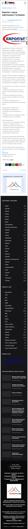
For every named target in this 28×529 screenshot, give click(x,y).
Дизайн (15, 232)
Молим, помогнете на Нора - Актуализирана (18, 429)
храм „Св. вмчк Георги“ (15, 348)
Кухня (15, 251)
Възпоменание (15, 224)
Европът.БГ (5, 152)
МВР (15, 313)
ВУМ (15, 300)
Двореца (15, 230)
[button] (3, 3)
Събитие (15, 272)
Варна (15, 222)
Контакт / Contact (15, 468)
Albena (15, 206)
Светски (15, 262)
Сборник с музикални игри (15, 259)
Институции (15, 311)
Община (15, 332)
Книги (15, 246)
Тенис (15, 275)
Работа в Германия (17, 392)
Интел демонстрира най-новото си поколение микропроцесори (18, 421)
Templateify (9, 526)
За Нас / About (15, 464)
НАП (15, 321)
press (6, 365)
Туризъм (15, 280)
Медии (15, 319)
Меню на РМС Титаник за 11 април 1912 (15, 359)
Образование (15, 329)
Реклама (15, 256)
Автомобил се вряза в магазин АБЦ (17, 401)
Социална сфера (15, 267)
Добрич (15, 235)
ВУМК (15, 303)
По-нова (5, 170)
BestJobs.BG (15, 292)
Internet (15, 211)
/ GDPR (14, 520)
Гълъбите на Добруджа (15, 227)
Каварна (15, 243)
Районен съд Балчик (15, 340)
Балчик (15, 216)
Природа (15, 254)
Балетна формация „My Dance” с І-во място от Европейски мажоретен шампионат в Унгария (18, 410)
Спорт (15, 270)
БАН (15, 297)
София (15, 264)
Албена (15, 214)
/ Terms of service (14, 516)
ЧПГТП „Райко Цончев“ (15, 343)
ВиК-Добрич (15, 305)
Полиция (15, 335)
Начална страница (6, 7)
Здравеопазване (15, 308)
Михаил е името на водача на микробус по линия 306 (19, 377)
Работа (15, 337)
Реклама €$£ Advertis (15, 466)
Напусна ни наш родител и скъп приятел (19, 437)
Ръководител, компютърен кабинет (17, 453)
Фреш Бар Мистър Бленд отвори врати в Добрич (18, 445)
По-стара (22, 170)
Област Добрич (15, 324)
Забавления (15, 238)
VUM (15, 295)
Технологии (15, 278)
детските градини (15, 345)
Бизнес (14, 7)
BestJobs (15, 208)
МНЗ (15, 316)
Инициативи (15, 240)
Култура (15, 248)
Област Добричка (15, 327)
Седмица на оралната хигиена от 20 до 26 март (18, 385)
